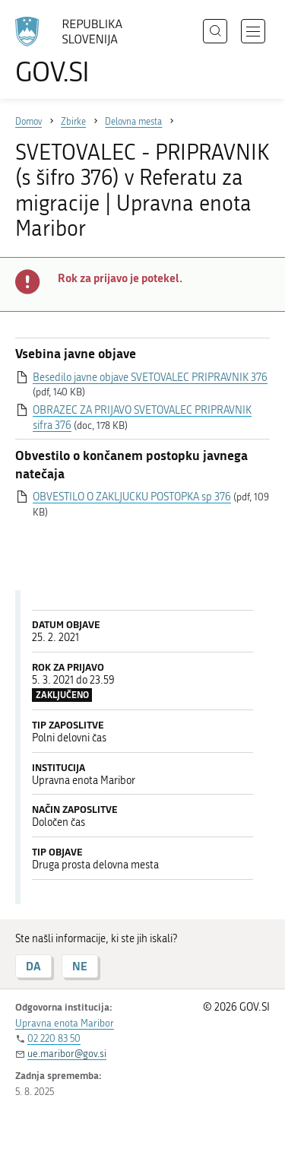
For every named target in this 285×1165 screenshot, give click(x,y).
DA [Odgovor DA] (33, 966)
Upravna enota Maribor (64, 1023)
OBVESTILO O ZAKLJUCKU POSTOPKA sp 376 (132, 496)
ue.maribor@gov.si (66, 1053)
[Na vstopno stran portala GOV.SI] (76, 51)
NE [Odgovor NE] (79, 966)
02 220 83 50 (54, 1038)
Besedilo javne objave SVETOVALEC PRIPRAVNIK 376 (150, 377)
